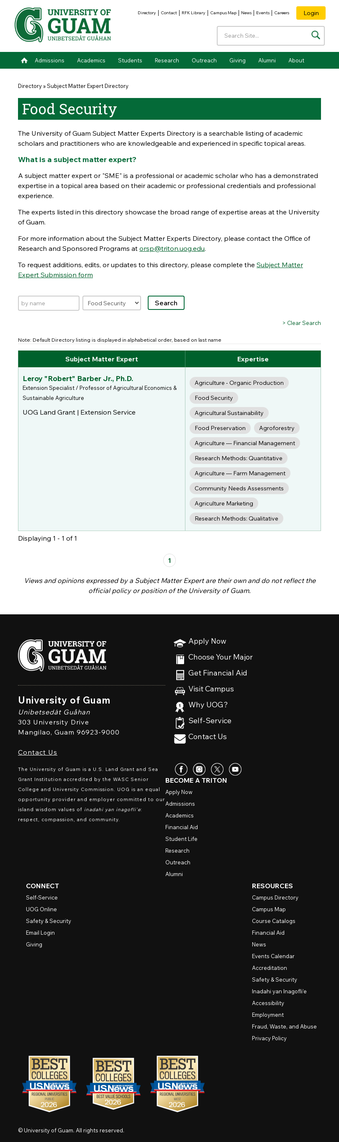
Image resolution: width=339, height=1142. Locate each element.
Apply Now (207, 641)
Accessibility (268, 1003)
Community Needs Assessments (239, 488)
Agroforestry (277, 428)
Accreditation (269, 967)
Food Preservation (220, 428)
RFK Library (193, 12)
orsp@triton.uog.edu (172, 248)
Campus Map (223, 12)
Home (24, 60)
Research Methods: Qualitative (236, 518)
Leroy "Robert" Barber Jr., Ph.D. (77, 378)
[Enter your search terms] (271, 36)
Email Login (40, 932)
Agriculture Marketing (224, 503)
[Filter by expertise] (111, 303)
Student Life (181, 838)
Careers (281, 12)
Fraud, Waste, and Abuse (284, 1026)
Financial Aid (181, 827)
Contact (169, 12)
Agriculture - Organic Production (239, 383)
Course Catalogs (273, 921)
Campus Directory (275, 897)
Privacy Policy (269, 1038)
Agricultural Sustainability (229, 413)
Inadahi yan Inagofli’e (279, 991)
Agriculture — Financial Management (245, 443)
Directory (147, 12)
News (246, 12)
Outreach (204, 60)
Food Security (214, 398)
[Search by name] (49, 303)
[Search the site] (315, 35)
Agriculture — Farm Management (240, 473)
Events (263, 12)
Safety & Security (48, 921)
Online (41, 909)
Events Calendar (273, 956)
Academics (91, 60)
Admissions (49, 60)
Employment (268, 1014)
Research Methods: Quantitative (238, 458)
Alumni (267, 60)
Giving (237, 60)
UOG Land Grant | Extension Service (79, 411)
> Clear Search (301, 323)
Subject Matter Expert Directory (87, 85)
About (296, 60)
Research (167, 60)
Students (130, 60)
